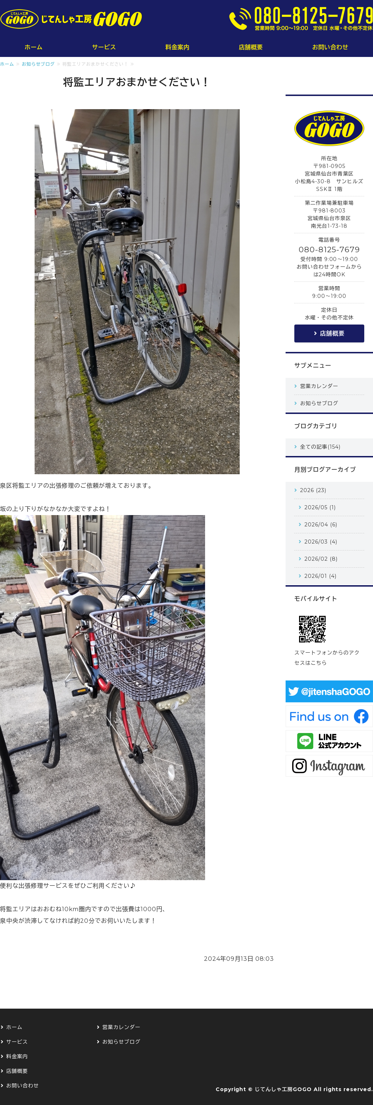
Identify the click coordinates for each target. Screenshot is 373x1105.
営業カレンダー (319, 386)
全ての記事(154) (320, 447)
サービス (104, 47)
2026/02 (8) (321, 559)
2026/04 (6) (321, 524)
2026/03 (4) (321, 541)
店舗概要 (251, 47)
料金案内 (177, 47)
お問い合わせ (330, 47)
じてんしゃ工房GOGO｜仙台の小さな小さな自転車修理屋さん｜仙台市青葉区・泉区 (71, 19)
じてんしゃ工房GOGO (283, 1089)
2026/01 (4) (321, 576)
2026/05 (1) (320, 507)
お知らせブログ (38, 64)
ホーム (34, 47)
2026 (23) (313, 490)
